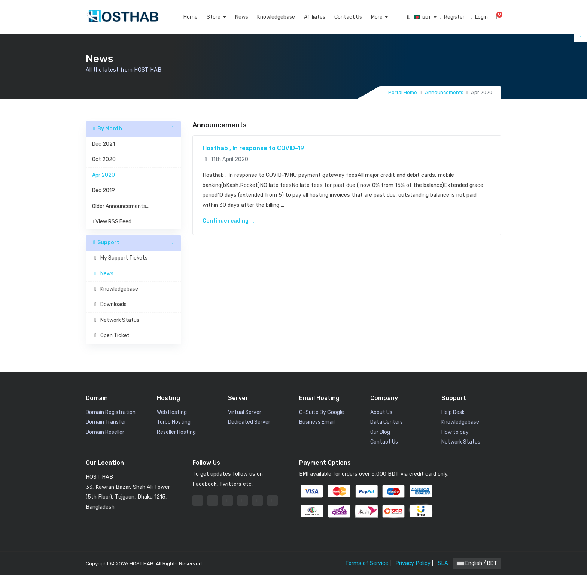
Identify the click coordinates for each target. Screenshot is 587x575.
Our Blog (380, 432)
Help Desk (453, 412)
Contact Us (357, 17)
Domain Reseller (105, 432)
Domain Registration (111, 412)
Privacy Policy (413, 563)
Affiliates (323, 17)
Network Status (460, 442)
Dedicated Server (249, 422)
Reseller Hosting (176, 432)
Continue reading (229, 221)
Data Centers (386, 422)
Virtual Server (244, 412)
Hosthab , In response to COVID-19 (253, 148)
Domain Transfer (106, 422)
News (250, 17)
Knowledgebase (285, 17)
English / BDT (477, 563)
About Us (381, 412)
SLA (443, 563)
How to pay (455, 432)
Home (199, 17)
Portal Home (402, 92)
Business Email (317, 422)
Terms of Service (366, 563)
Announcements (444, 92)
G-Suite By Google (321, 412)
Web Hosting (172, 412)
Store (222, 17)
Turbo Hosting (174, 422)
